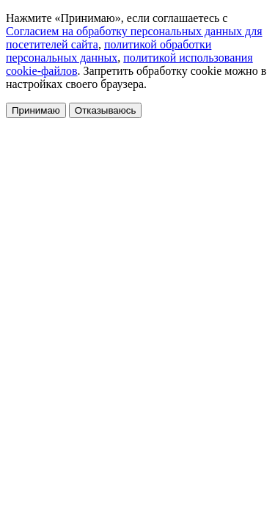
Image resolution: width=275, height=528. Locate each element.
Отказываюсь (105, 110)
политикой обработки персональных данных (108, 51)
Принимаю (36, 110)
